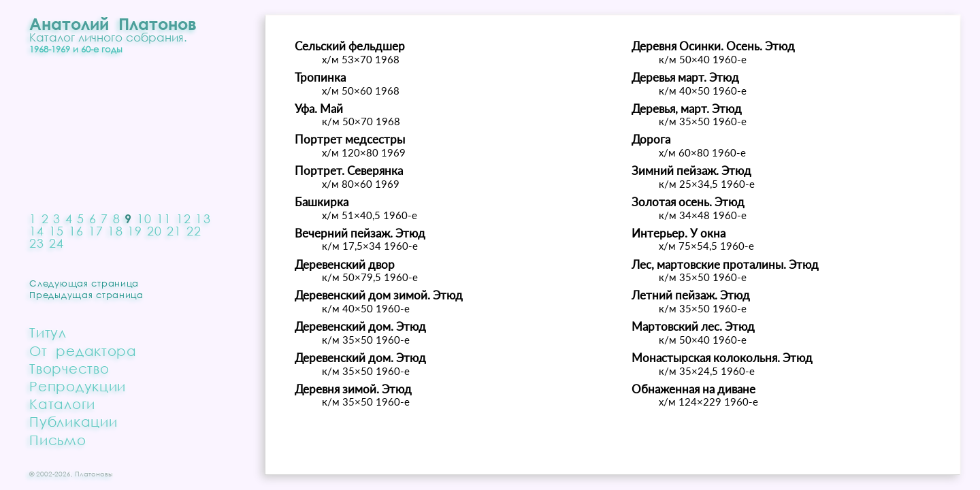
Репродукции (77, 386)
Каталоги (62, 403)
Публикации (73, 421)
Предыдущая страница (86, 294)
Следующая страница (84, 283)
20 (155, 230)
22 (194, 230)
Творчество (69, 368)
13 (203, 218)
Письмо (57, 439)
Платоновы (94, 474)
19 (135, 230)
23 (37, 242)
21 (174, 230)
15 (57, 230)
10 (144, 218)
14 (37, 230)
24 (57, 242)
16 (76, 230)
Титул (48, 332)
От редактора (83, 350)
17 (96, 230)
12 (184, 218)
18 (115, 230)
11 (164, 218)
